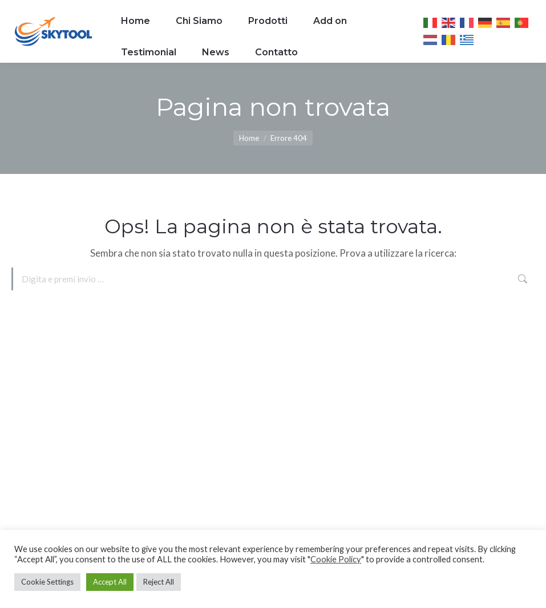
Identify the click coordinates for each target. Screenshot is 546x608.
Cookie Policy (335, 559)
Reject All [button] (158, 581)
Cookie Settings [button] (47, 581)
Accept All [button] (110, 581)
